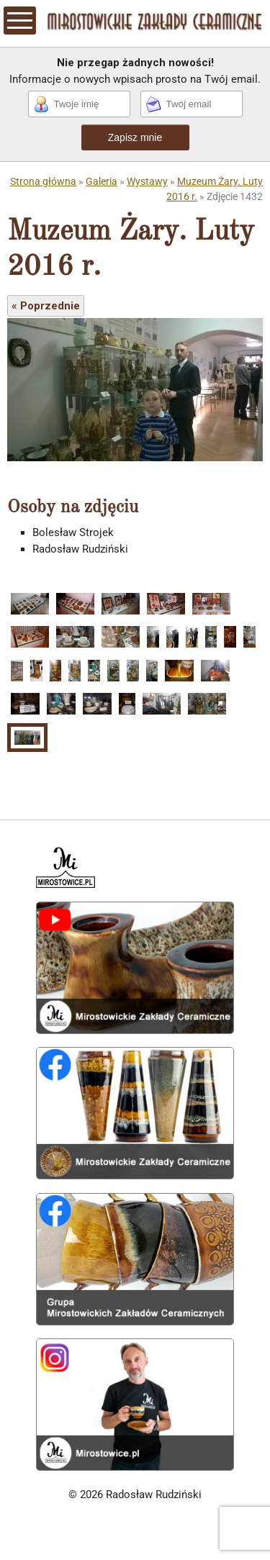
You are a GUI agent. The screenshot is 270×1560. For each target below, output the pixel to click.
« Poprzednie (46, 305)
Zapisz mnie (135, 137)
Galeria (101, 181)
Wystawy (147, 181)
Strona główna (43, 181)
